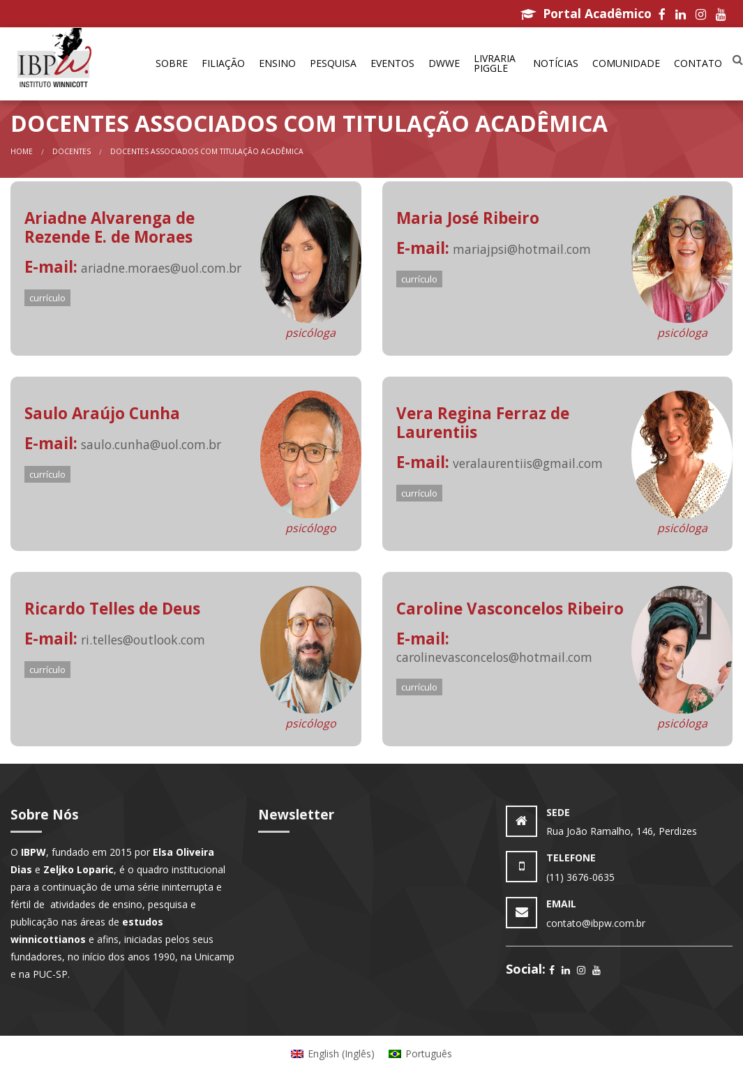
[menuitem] (172, 64)
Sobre (172, 63)
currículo (47, 298)
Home (21, 151)
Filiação (223, 63)
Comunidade (626, 63)
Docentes (71, 151)
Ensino (277, 63)
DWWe (444, 63)
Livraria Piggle (495, 63)
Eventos (392, 63)
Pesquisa (333, 63)
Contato (698, 63)
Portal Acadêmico (586, 13)
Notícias (555, 63)
